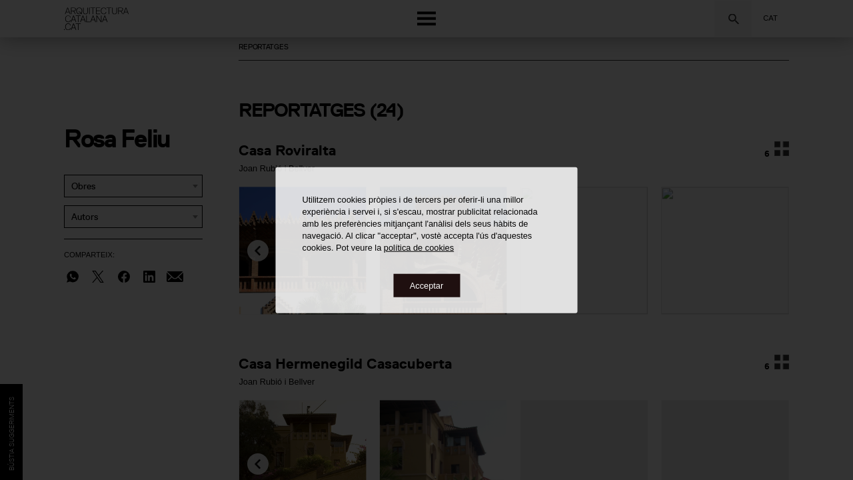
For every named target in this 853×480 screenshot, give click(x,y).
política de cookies (419, 247)
